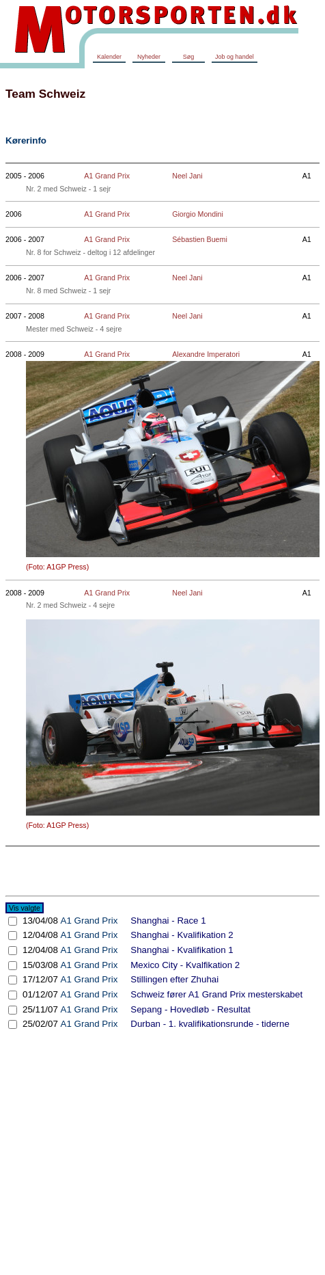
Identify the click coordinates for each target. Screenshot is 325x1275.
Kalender (109, 56)
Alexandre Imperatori (206, 354)
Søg (189, 56)
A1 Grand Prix (107, 176)
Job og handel (234, 56)
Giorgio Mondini (197, 214)
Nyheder (148, 56)
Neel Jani (187, 176)
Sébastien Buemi (199, 239)
